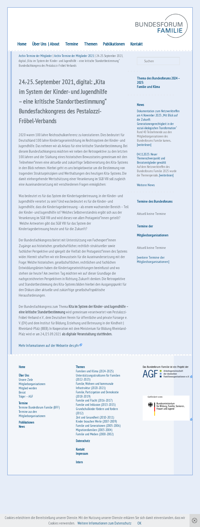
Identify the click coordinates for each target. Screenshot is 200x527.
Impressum (82, 497)
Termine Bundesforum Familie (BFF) (39, 446)
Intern (79, 505)
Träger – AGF (26, 435)
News (139, 105)
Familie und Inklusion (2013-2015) (96, 444)
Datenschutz (83, 484)
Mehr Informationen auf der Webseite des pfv (51, 382)
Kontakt (137, 44)
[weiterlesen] (143, 145)
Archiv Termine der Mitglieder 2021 (75, 57)
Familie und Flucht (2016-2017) (94, 439)
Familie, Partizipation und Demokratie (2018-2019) (97, 433)
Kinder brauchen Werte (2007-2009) (96, 460)
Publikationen (114, 44)
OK (145, 523)
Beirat (22, 431)
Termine (72, 44)
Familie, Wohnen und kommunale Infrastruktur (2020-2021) (95, 425)
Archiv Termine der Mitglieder (36, 57)
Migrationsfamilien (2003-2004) (94, 473)
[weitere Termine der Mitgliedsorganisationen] (152, 260)
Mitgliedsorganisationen (32, 423)
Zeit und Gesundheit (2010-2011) (95, 456)
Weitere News (145, 185)
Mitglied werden (28, 427)
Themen (91, 44)
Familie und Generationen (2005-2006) (95, 467)
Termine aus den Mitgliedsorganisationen (32, 453)
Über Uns (40, 44)
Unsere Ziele (26, 419)
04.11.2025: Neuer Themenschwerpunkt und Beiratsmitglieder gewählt (151, 159)
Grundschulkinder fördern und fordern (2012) (97, 450)
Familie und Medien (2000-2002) (95, 477)
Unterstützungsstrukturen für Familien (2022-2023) (98, 416)
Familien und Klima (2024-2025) (95, 410)
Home (22, 44)
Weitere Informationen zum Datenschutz (107, 523)
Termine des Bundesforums (154, 202)
